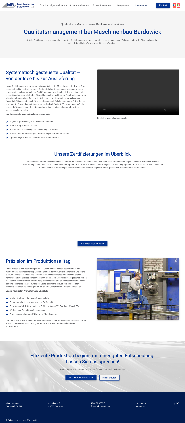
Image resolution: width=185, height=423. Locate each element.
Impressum (141, 403)
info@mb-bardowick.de (100, 406)
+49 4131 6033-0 (97, 403)
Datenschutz (141, 406)
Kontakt (163, 5)
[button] (66, 5)
